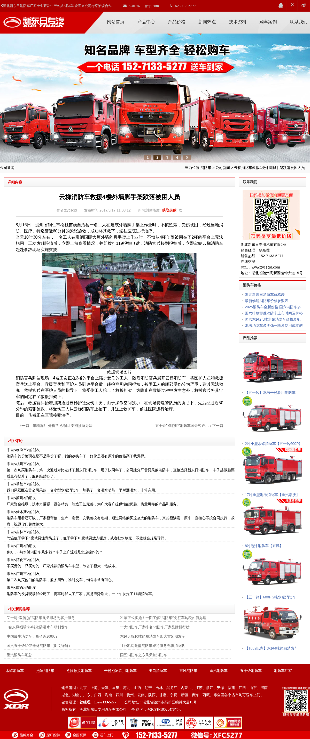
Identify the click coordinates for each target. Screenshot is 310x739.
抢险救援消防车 (79, 671)
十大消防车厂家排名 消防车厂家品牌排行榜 (155, 627)
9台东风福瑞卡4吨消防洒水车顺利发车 (37, 627)
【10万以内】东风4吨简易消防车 (271, 648)
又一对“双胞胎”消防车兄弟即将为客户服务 (41, 618)
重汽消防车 (219, 671)
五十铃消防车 (251, 671)
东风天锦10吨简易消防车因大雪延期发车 (152, 636)
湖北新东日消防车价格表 (265, 295)
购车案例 (268, 21)
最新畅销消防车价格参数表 (266, 301)
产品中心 (146, 21)
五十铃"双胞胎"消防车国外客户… (182, 426)
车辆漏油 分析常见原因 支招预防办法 (62, 426)
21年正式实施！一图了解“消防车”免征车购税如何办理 (163, 618)
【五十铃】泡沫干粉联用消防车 (270, 393)
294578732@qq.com (141, 6)
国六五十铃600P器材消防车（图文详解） (39, 646)
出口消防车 (158, 671)
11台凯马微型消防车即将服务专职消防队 (152, 646)
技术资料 (237, 21)
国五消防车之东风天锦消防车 (143, 655)
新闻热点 (207, 21)
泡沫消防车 (45, 671)
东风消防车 (188, 671)
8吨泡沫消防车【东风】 (264, 546)
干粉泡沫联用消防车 (120, 671)
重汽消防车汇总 (19, 655)
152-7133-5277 (183, 6)
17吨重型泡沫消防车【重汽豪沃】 (272, 495)
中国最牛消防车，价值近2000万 (32, 636)
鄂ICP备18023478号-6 (164, 709)
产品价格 (176, 21)
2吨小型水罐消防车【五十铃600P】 (273, 444)
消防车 (205, 168)
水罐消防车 (15, 671)
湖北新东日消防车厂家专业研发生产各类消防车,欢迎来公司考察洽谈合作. (56, 6)
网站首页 (116, 21)
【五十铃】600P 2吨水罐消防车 (270, 597)
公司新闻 (222, 168)
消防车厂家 (33, 20)
